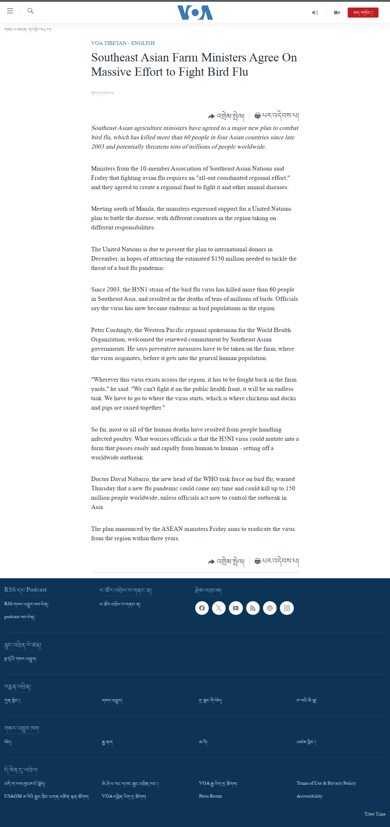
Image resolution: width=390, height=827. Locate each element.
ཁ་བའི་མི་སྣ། (306, 701)
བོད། (7, 742)
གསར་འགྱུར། (112, 701)
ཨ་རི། (203, 742)
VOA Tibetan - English (123, 44)
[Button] (226, 116)
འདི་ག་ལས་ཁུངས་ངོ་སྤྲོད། (24, 784)
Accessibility (310, 797)
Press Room (210, 797)
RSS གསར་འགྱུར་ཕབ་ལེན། (26, 604)
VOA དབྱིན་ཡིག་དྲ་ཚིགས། (124, 797)
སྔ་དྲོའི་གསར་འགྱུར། (20, 659)
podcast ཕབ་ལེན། (19, 617)
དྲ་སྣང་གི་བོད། (210, 701)
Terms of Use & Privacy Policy (326, 784)
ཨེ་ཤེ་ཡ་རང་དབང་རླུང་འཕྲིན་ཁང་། (130, 784)
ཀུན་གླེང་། (12, 701)
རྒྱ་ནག (107, 742)
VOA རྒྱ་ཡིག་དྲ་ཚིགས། (218, 784)
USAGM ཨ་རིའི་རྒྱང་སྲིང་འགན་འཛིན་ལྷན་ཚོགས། (46, 797)
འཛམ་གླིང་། (306, 742)
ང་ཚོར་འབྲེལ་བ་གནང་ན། (120, 604)
